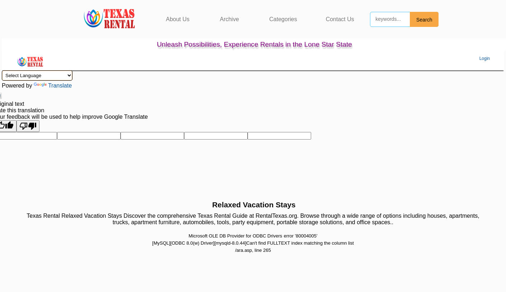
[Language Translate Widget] (37, 75)
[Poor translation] (28, 126)
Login (484, 58)
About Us (177, 19)
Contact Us (340, 19)
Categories (283, 19)
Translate (53, 86)
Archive (229, 19)
